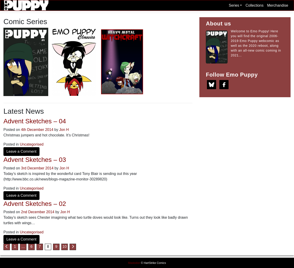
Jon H (64, 130)
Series (235, 5)
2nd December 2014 (37, 212)
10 (64, 247)
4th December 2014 (37, 130)
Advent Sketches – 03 (34, 159)
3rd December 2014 (37, 168)
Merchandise (277, 5)
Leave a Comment (21, 151)
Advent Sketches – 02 (34, 203)
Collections (254, 5)
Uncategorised (31, 144)
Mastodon (134, 263)
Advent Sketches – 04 (34, 121)
